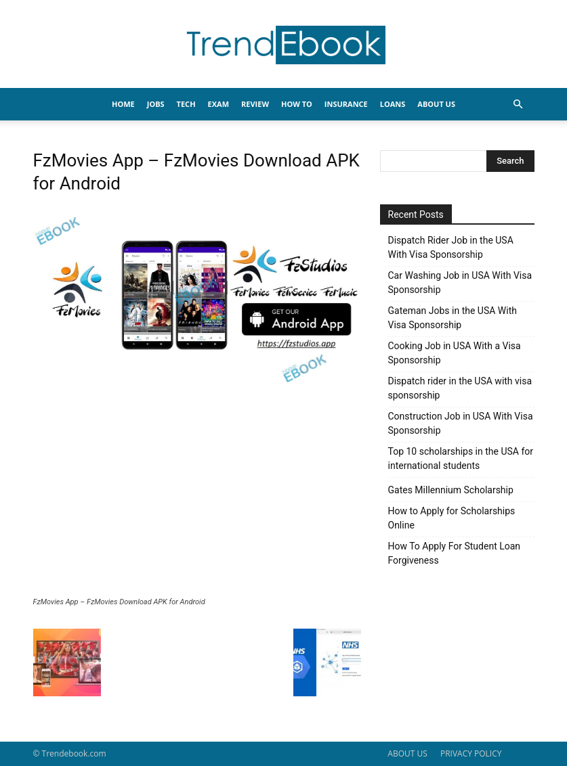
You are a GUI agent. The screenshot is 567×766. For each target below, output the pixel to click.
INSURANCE (346, 104)
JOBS (156, 104)
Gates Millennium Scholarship (450, 490)
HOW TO (296, 104)
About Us (436, 104)
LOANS (393, 104)
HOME (123, 104)
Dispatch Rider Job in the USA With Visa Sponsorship (450, 247)
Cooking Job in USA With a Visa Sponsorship (454, 352)
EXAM (218, 104)
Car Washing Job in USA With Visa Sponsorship (460, 282)
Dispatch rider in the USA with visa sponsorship (460, 388)
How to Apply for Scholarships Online (452, 518)
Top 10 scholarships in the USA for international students (461, 458)
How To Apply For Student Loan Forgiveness (454, 553)
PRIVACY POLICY (471, 753)
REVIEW (255, 104)
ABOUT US (407, 753)
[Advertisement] (197, 496)
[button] (518, 104)
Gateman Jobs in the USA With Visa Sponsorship (452, 317)
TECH (186, 104)
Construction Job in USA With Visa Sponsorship (460, 423)
